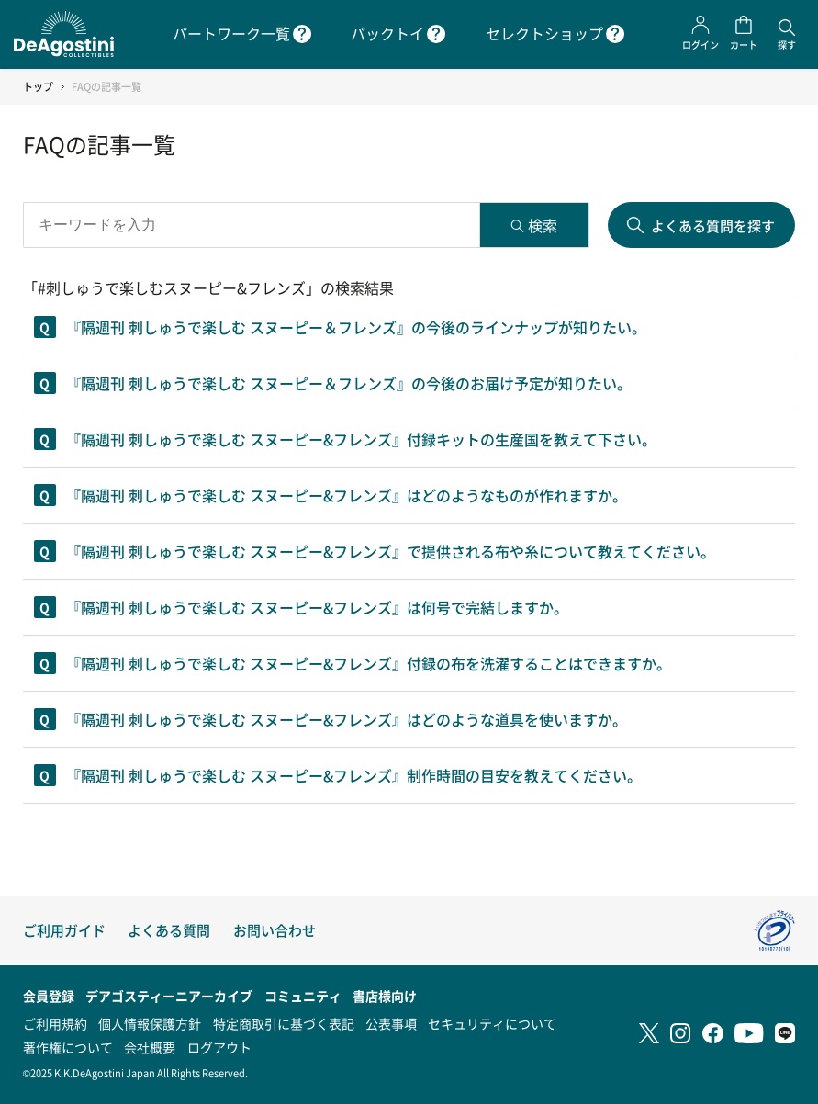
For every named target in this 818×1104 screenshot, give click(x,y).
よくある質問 (169, 930)
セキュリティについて (492, 1023)
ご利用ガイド (64, 930)
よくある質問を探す (713, 225)
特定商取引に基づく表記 (283, 1023)
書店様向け (385, 995)
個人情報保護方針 (149, 1023)
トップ (38, 87)
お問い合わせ (274, 930)
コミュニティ (303, 995)
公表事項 (391, 1023)
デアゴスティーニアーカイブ (168, 995)
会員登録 (48, 995)
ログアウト (219, 1047)
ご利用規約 (55, 1023)
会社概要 (149, 1047)
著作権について (68, 1047)
